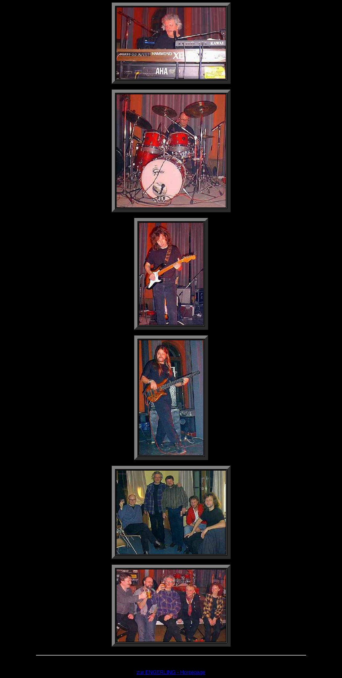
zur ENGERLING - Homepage (171, 672)
